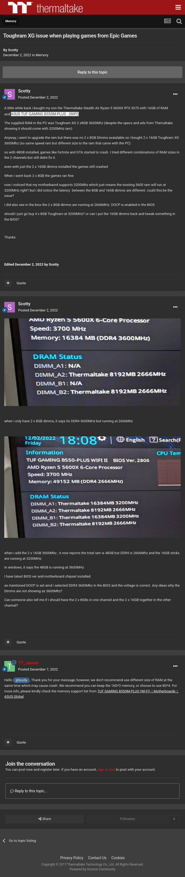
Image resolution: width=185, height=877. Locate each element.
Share (44, 819)
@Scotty (21, 680)
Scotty (13, 50)
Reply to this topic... (28, 791)
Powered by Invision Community (92, 869)
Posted (38, 97)
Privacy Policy (71, 858)
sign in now (106, 770)
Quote (21, 283)
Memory (42, 55)
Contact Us (97, 858)
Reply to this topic (93, 72)
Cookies (118, 858)
